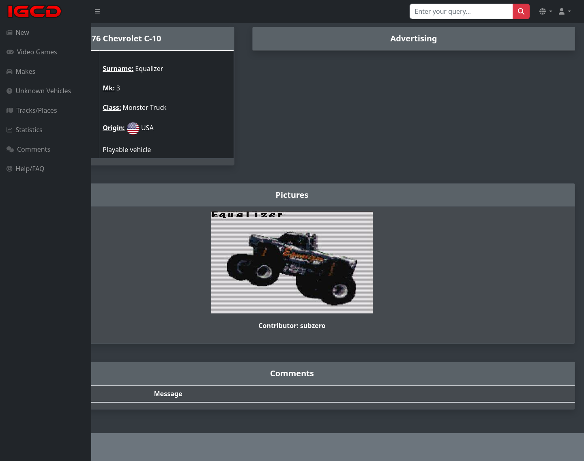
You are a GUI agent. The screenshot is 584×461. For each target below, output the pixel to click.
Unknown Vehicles (38, 90)
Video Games (31, 51)
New (17, 32)
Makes (20, 71)
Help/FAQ (25, 168)
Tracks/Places (31, 110)
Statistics (24, 129)
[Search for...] (461, 11)
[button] (546, 11)
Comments (28, 149)
